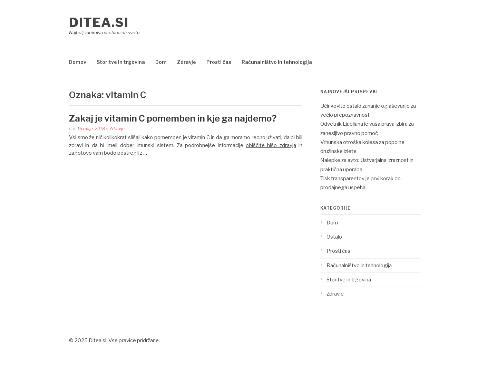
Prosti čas (218, 62)
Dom (161, 62)
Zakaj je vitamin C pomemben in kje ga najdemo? (172, 118)
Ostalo (334, 237)
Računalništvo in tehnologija (277, 62)
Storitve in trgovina (121, 62)
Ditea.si (98, 22)
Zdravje (186, 62)
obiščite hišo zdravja (271, 145)
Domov (77, 62)
